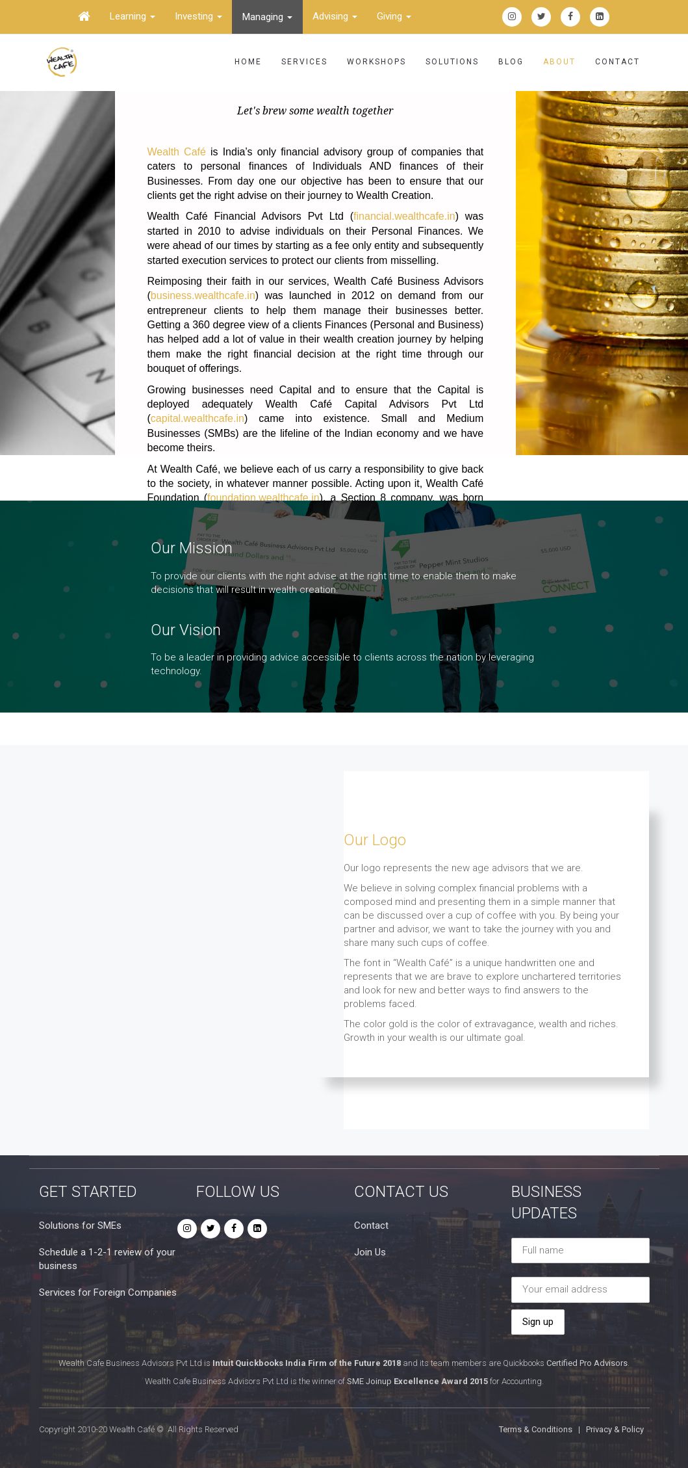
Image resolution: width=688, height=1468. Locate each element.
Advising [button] (334, 16)
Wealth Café (176, 151)
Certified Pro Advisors (587, 1363)
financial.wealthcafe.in (404, 216)
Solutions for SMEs (80, 1225)
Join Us (370, 1252)
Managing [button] (267, 17)
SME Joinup (369, 1381)
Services (304, 61)
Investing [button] (198, 16)
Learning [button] (132, 16)
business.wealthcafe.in (203, 295)
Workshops (376, 61)
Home (248, 61)
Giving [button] (394, 16)
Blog (511, 61)
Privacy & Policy (615, 1429)
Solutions (452, 61)
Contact (617, 61)
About (559, 61)
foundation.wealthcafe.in (263, 497)
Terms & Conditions (535, 1429)
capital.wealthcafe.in (197, 418)
